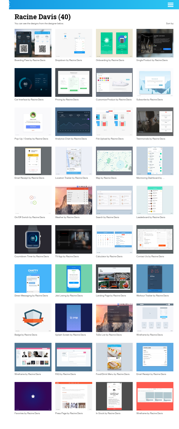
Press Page (60, 413)
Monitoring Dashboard (147, 178)
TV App (59, 256)
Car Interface (21, 99)
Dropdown (60, 60)
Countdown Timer (24, 256)
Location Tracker (63, 178)
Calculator (101, 256)
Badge (18, 335)
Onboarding (102, 60)
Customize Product (105, 99)
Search (99, 217)
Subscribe (141, 99)
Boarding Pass (22, 60)
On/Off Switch (22, 217)
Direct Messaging (23, 296)
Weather (59, 217)
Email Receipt (21, 178)
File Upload (101, 139)
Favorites (19, 413)
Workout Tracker (144, 296)
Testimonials (142, 139)
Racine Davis (39, 60)
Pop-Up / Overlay (23, 139)
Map (98, 178)
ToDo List (100, 335)
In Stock (100, 413)
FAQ (57, 374)
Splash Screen (62, 335)
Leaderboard (142, 217)
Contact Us (142, 256)
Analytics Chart (63, 139)
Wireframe (141, 335)
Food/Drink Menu (104, 374)
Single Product (143, 60)
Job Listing (60, 296)
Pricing (58, 99)
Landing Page (103, 296)
